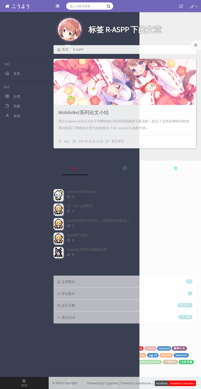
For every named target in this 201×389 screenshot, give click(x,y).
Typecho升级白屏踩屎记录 (87, 249)
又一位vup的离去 (80, 206)
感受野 (131, 362)
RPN (96, 355)
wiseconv (181, 355)
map (142, 355)
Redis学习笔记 (77, 235)
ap (133, 355)
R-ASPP (77, 369)
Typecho (122, 348)
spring (59, 348)
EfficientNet (62, 362)
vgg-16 (153, 355)
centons (137, 348)
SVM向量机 (62, 355)
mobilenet (61, 369)
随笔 (110, 348)
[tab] (74, 168)
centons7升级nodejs (82, 191)
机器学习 (73, 348)
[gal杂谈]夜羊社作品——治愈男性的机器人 (98, 220)
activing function (149, 362)
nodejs (150, 348)
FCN (101, 362)
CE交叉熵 (186, 362)
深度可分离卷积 (84, 362)
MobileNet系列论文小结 (83, 112)
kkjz (66, 141)
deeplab (166, 355)
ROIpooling (110, 355)
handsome (143, 383)
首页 (63, 49)
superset (88, 348)
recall (124, 355)
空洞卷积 (170, 362)
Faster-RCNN (81, 355)
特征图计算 (115, 362)
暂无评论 (117, 141)
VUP (100, 348)
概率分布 (179, 348)
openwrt (164, 348)
